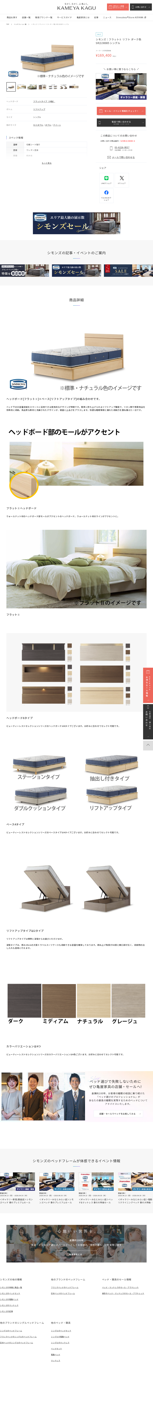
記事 (96, 17)
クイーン (57, 125)
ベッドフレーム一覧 (20, 24)
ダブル (48, 125)
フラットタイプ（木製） (44, 101)
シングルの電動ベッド (61, 1334)
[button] (11, 87)
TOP (7, 24)
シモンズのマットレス (10, 1303)
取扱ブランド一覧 (43, 17)
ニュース (107, 17)
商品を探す (12, 17)
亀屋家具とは (83, 17)
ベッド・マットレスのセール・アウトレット (122, 1285)
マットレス (56, 1358)
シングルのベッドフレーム (12, 1328)
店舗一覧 (26, 17)
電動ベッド (56, 1352)
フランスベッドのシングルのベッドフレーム (20, 1334)
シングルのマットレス (61, 1340)
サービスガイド (64, 17)
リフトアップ (39, 109)
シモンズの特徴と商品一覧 (12, 1285)
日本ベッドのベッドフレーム (64, 1291)
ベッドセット (57, 1346)
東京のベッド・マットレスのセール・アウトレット (125, 1291)
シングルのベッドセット (62, 1328)
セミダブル (38, 125)
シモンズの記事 (7, 1309)
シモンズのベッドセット (11, 1291)
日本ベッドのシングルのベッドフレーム (18, 1340)
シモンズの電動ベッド (10, 1297)
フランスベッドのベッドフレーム (66, 1285)
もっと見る (47, 163)
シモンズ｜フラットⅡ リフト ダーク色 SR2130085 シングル (50, 24)
